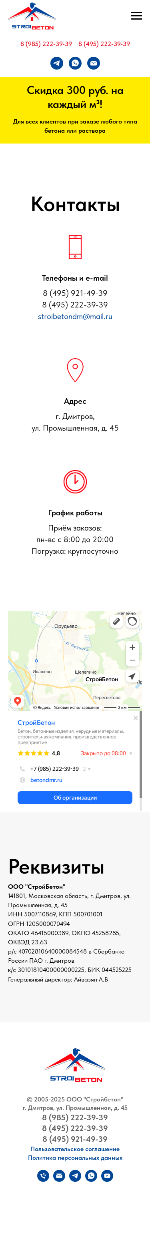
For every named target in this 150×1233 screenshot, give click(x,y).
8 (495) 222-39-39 (104, 44)
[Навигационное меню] (136, 16)
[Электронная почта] (93, 63)
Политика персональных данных (75, 1157)
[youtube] (107, 1179)
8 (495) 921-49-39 (75, 1139)
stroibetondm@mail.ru (75, 316)
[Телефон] (43, 1179)
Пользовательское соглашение (75, 1149)
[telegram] (56, 63)
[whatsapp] (75, 63)
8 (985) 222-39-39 (46, 44)
